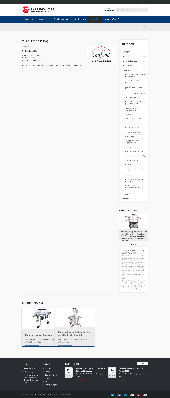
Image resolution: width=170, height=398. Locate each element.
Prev (139, 363)
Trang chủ (29, 19)
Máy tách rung (128, 285)
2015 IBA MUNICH (130, 136)
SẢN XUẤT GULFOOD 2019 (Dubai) (133, 88)
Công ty (44, 19)
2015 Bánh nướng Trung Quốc (134, 151)
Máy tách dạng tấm (128, 287)
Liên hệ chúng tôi (112, 19)
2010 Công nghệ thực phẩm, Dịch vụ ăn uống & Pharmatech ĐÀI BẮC (135, 187)
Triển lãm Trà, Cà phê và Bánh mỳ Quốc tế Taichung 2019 (135, 103)
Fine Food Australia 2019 (132, 98)
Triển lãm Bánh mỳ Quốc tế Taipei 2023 (135, 82)
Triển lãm (95, 19)
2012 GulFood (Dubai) (131, 165)
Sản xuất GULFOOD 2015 (133, 132)
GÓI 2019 (128, 114)
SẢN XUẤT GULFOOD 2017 (133, 119)
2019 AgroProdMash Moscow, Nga (135, 93)
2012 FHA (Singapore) (131, 160)
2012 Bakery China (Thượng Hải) (135, 156)
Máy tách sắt (138, 287)
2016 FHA (128, 123)
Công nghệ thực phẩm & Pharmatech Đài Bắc (132, 109)
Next (146, 363)
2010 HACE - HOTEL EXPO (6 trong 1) (134, 170)
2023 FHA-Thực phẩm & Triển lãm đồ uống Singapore (135, 75)
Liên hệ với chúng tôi (137, 289)
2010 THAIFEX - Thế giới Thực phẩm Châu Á (134, 180)
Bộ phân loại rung (62, 19)
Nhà (139, 27)
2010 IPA (127, 175)
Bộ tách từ (80, 19)
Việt (146, 2)
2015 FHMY (128, 147)
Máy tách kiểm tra (138, 285)
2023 (68, 375)
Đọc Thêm (79, 380)
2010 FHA (128, 194)
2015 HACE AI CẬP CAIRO (133, 128)
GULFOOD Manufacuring (74, 65)
